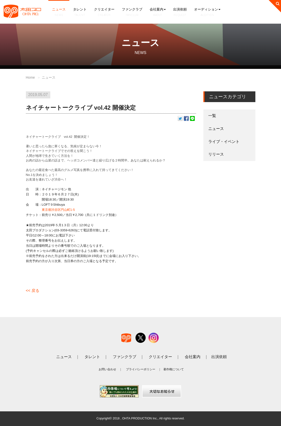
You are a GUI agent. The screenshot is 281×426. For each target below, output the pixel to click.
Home (30, 77)
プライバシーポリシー (140, 369)
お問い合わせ (107, 369)
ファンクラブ (132, 12)
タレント (80, 12)
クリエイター (104, 12)
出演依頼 (180, 12)
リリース (216, 154)
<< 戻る (32, 290)
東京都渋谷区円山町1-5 (58, 210)
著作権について (173, 369)
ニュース (59, 12)
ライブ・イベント (223, 141)
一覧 (212, 116)
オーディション (207, 12)
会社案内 (158, 12)
